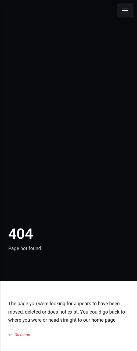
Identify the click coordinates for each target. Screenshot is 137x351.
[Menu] (125, 10)
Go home (22, 334)
